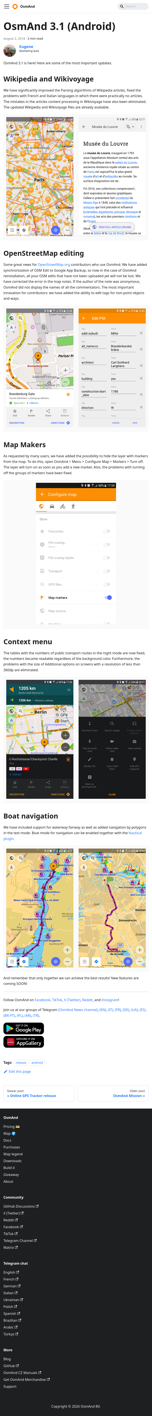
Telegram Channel (20, 1240)
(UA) (134, 1009)
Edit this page (17, 1071)
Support (9, 1386)
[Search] (133, 6)
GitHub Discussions (21, 1206)
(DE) (126, 1009)
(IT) (110, 1009)
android (37, 1063)
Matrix (10, 1247)
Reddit (87, 1000)
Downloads (12, 1161)
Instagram (109, 1000)
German (11, 1286)
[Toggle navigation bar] (6, 6)
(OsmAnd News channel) (78, 1009)
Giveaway (11, 1174)
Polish (10, 1306)
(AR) (28, 1015)
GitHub (11, 1365)
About (8, 1181)
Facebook (42, 1000)
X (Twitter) (72, 1000)
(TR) (36, 1015)
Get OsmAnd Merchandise (26, 1379)
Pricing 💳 (11, 1126)
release (21, 1063)
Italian (10, 1293)
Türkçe (10, 1334)
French (10, 1279)
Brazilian (12, 1320)
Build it (9, 1167)
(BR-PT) (9, 1015)
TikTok (57, 1000)
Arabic (10, 1327)
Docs (7, 1140)
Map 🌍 (9, 1133)
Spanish (11, 1313)
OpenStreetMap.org (54, 264)
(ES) (142, 1009)
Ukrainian (13, 1299)
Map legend (13, 1154)
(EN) (102, 1009)
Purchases (11, 1147)
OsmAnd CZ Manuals (22, 1372)
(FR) (118, 1009)
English (11, 1272)
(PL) (20, 1015)
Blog (7, 1359)
